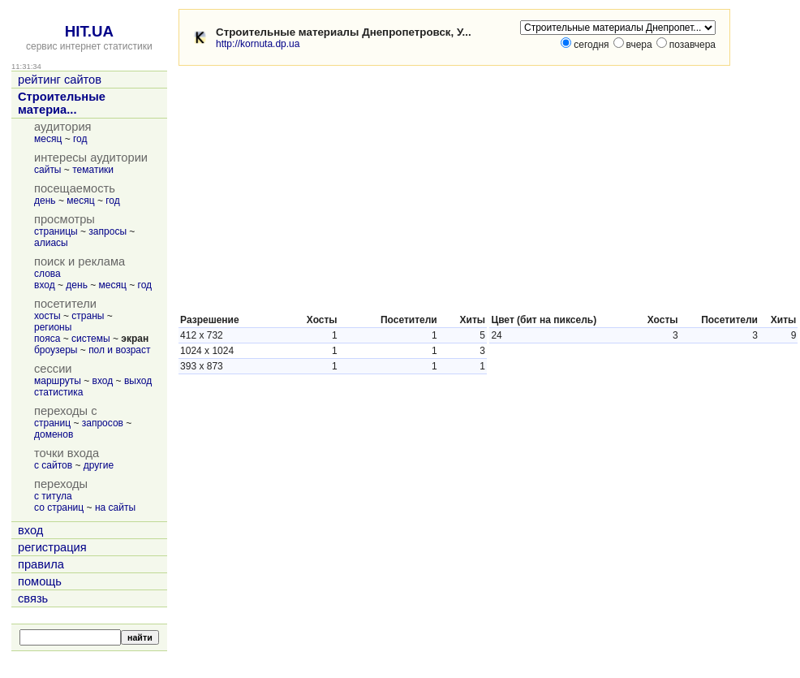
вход (44, 285)
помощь (40, 581)
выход (138, 381)
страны (87, 316)
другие (99, 465)
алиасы (51, 242)
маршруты (57, 381)
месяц (48, 139)
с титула (53, 496)
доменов (53, 434)
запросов (102, 423)
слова (47, 273)
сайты (48, 169)
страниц (52, 423)
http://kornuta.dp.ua (257, 44)
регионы (52, 327)
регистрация (52, 547)
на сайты (115, 507)
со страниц (59, 507)
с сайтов (53, 465)
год (80, 139)
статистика (58, 392)
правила (41, 564)
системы (90, 338)
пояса (47, 338)
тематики (93, 169)
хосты (47, 316)
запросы (107, 231)
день (45, 200)
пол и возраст (119, 350)
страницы (56, 231)
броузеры (55, 350)
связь (33, 598)
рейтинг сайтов (59, 79)
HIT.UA (89, 31)
